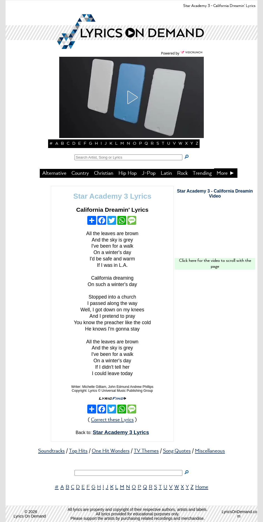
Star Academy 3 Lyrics (112, 196)
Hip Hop (127, 173)
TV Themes (146, 451)
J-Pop (149, 173)
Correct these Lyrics (112, 420)
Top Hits (78, 451)
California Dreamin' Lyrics (112, 209)
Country (80, 173)
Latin (166, 173)
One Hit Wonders (111, 451)
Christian (103, 173)
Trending (202, 173)
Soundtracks (51, 451)
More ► (226, 173)
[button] (131, 97)
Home (201, 487)
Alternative (54, 173)
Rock (182, 173)
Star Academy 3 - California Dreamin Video (215, 193)
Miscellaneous (210, 451)
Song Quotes (177, 451)
